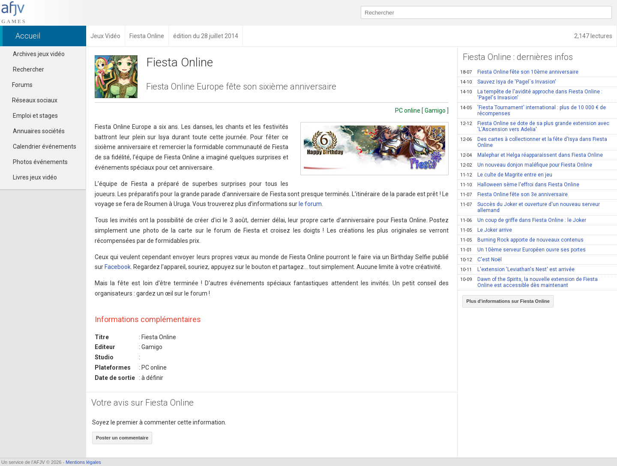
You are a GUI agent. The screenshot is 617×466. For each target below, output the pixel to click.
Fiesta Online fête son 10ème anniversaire (519, 72)
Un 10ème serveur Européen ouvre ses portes (523, 250)
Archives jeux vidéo (39, 54)
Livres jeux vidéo (35, 177)
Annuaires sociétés (39, 131)
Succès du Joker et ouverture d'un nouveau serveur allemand (530, 207)
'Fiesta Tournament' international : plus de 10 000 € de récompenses (533, 110)
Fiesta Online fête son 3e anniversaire (514, 194)
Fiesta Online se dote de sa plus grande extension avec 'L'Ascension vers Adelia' (534, 126)
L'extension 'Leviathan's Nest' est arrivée (517, 269)
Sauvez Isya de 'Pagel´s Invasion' (508, 82)
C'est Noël (481, 260)
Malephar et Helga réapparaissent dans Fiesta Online (531, 155)
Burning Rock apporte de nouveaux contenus (522, 240)
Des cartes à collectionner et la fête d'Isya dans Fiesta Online (533, 142)
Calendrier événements (44, 146)
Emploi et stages (35, 115)
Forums (18, 84)
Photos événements (40, 161)
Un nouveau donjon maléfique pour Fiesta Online (526, 165)
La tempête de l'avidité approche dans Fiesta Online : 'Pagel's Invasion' (531, 95)
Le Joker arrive (486, 230)
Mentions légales (83, 462)
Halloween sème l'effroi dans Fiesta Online (519, 185)
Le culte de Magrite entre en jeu (506, 175)
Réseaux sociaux (30, 100)
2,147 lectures (593, 36)
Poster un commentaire (122, 437)
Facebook (118, 266)
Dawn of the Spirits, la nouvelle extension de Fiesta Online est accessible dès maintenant (529, 282)
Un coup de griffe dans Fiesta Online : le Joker (523, 220)
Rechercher (28, 69)
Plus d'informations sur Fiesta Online (508, 301)
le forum (310, 203)
